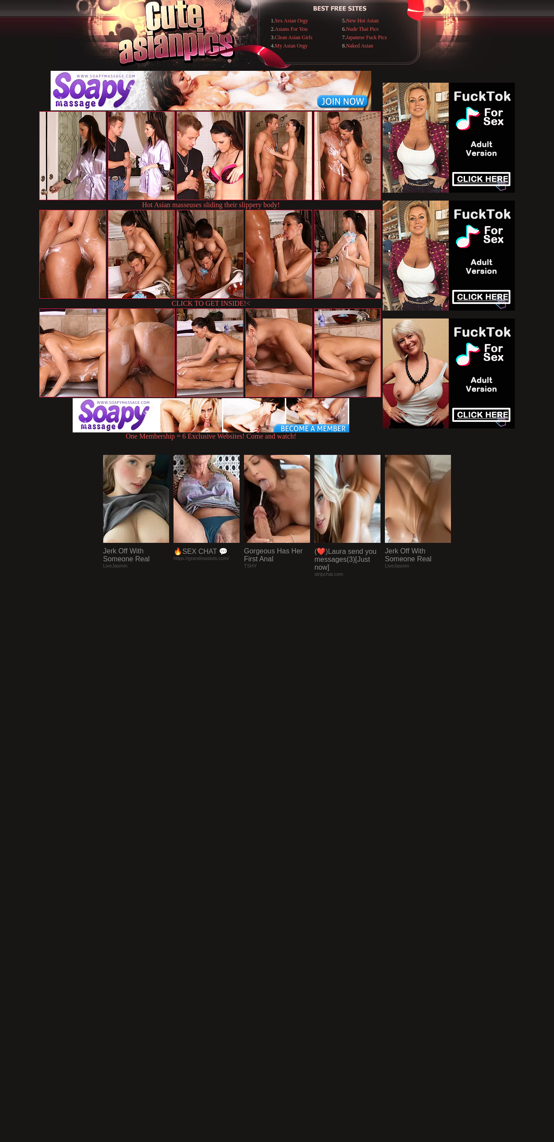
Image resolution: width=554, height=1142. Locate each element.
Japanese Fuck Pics (366, 37)
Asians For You (291, 29)
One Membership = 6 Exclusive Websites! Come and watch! (211, 433)
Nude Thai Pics (362, 29)
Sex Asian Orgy (291, 21)
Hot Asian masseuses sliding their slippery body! (211, 205)
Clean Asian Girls (293, 37)
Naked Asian (359, 46)
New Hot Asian (362, 21)
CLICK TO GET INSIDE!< (211, 303)
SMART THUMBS (292, 961)
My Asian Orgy (291, 46)
